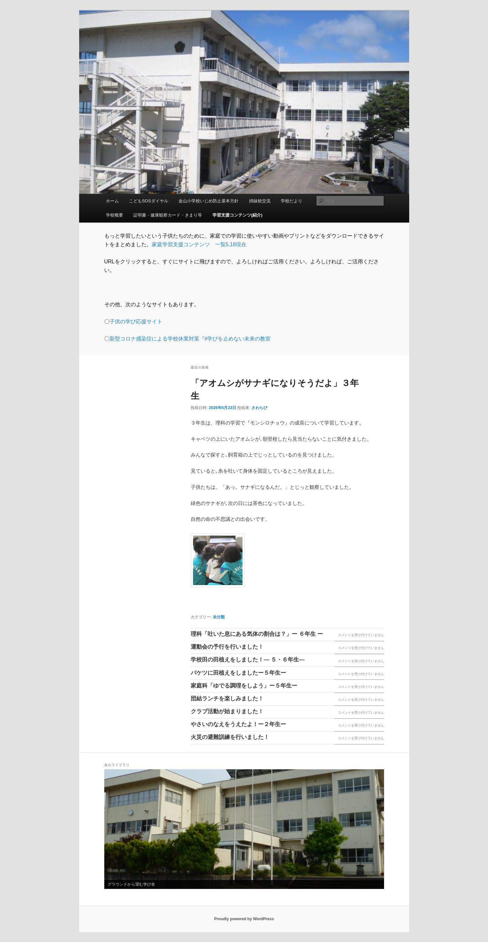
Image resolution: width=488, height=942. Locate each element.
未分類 (219, 617)
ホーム (112, 200)
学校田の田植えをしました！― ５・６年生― (248, 660)
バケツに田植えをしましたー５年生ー (238, 673)
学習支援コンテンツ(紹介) (237, 215)
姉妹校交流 (260, 200)
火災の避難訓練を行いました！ (230, 737)
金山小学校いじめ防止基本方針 (209, 200)
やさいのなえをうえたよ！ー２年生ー (238, 724)
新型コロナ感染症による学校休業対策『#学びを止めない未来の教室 (190, 338)
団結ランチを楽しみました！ (227, 698)
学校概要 (114, 215)
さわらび (259, 407)
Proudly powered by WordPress (244, 919)
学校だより (291, 200)
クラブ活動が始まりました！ (227, 711)
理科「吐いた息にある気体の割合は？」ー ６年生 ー (257, 634)
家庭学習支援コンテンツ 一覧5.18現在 (199, 244)
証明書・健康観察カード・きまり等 (167, 215)
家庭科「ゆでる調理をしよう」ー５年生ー (244, 686)
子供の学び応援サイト (136, 321)
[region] (244, 829)
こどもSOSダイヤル (148, 200)
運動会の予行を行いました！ (227, 647)
